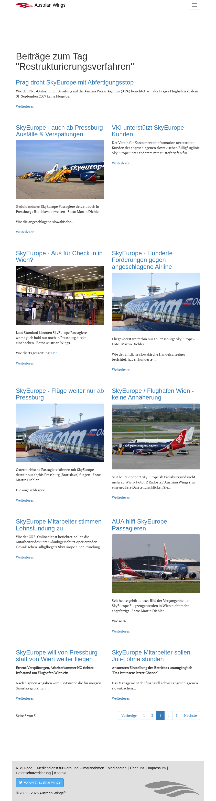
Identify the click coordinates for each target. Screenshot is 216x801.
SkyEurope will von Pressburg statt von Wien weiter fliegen (57, 655)
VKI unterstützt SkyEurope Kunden (148, 131)
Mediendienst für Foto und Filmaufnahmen (70, 768)
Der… (55, 352)
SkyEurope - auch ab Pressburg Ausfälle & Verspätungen (59, 131)
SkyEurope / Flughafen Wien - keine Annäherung (153, 394)
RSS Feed (24, 768)
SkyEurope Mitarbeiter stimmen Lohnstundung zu (59, 524)
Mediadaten (117, 768)
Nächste (190, 715)
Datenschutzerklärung (33, 773)
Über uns (137, 768)
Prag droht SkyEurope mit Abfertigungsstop (75, 82)
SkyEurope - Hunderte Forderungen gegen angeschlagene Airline (142, 260)
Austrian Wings (41, 5)
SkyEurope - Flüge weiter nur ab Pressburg (60, 394)
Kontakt (60, 773)
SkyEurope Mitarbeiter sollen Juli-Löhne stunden (151, 655)
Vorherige (129, 715)
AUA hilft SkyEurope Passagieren (139, 524)
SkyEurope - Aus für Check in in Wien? (59, 256)
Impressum (157, 768)
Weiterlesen (25, 106)
